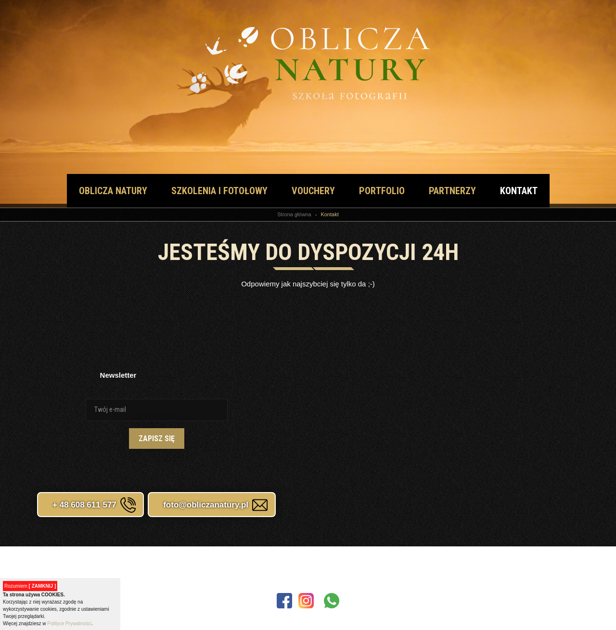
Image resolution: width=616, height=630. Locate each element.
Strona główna (294, 214)
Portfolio (382, 191)
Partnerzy (452, 191)
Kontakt (519, 191)
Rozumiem (30, 586)
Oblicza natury (113, 191)
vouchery (313, 191)
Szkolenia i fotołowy (219, 191)
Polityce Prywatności (69, 623)
